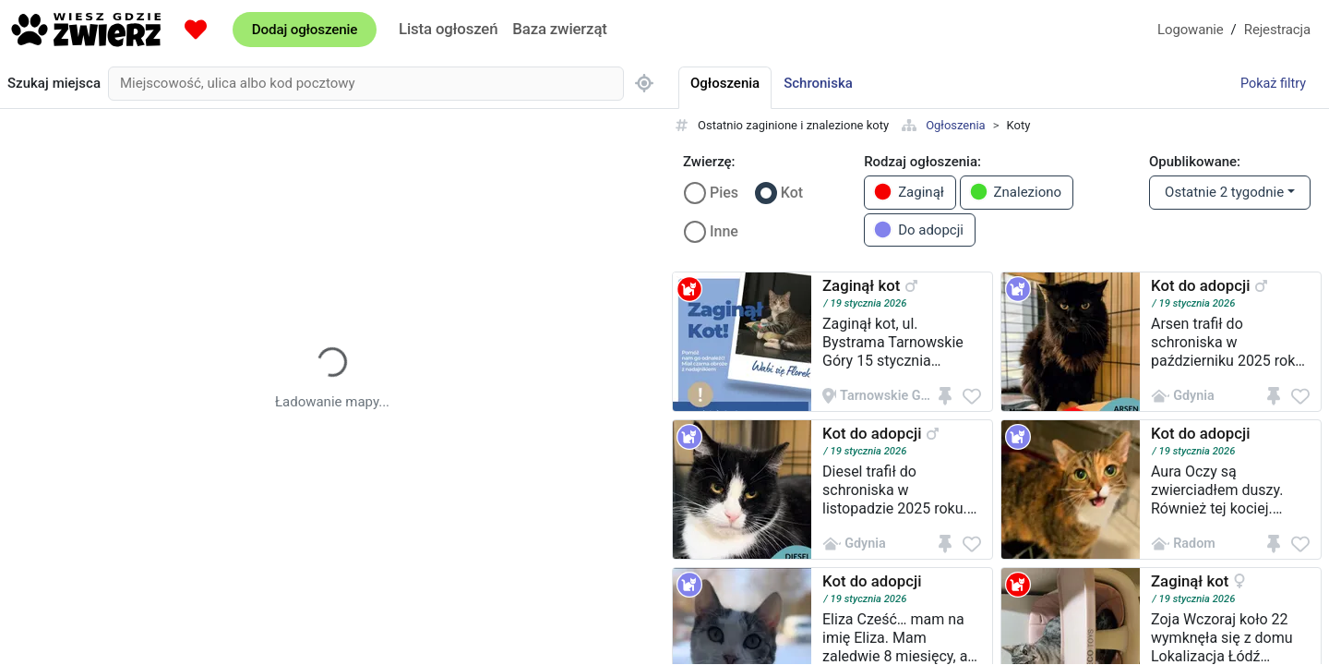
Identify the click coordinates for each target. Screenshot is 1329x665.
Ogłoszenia (956, 125)
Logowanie (1190, 29)
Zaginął (908, 191)
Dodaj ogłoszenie (304, 29)
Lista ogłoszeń (448, 28)
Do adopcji (918, 229)
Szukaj (54, 83)
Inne (724, 231)
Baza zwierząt (559, 28)
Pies (724, 192)
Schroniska (818, 83)
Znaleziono (1015, 191)
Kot (792, 192)
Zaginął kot (861, 285)
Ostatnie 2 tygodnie (1224, 192)
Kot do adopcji (1201, 285)
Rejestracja (1277, 29)
